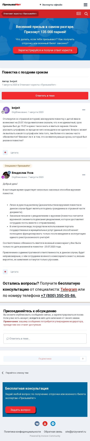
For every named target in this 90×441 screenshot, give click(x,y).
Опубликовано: (27, 112)
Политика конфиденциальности (22, 431)
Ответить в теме (45, 95)
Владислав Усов (22, 172)
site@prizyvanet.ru (75, 431)
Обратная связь (53, 431)
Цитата (14, 152)
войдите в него (38, 318)
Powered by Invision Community (45, 436)
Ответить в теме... (18, 338)
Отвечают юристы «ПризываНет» (38, 84)
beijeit (13, 81)
